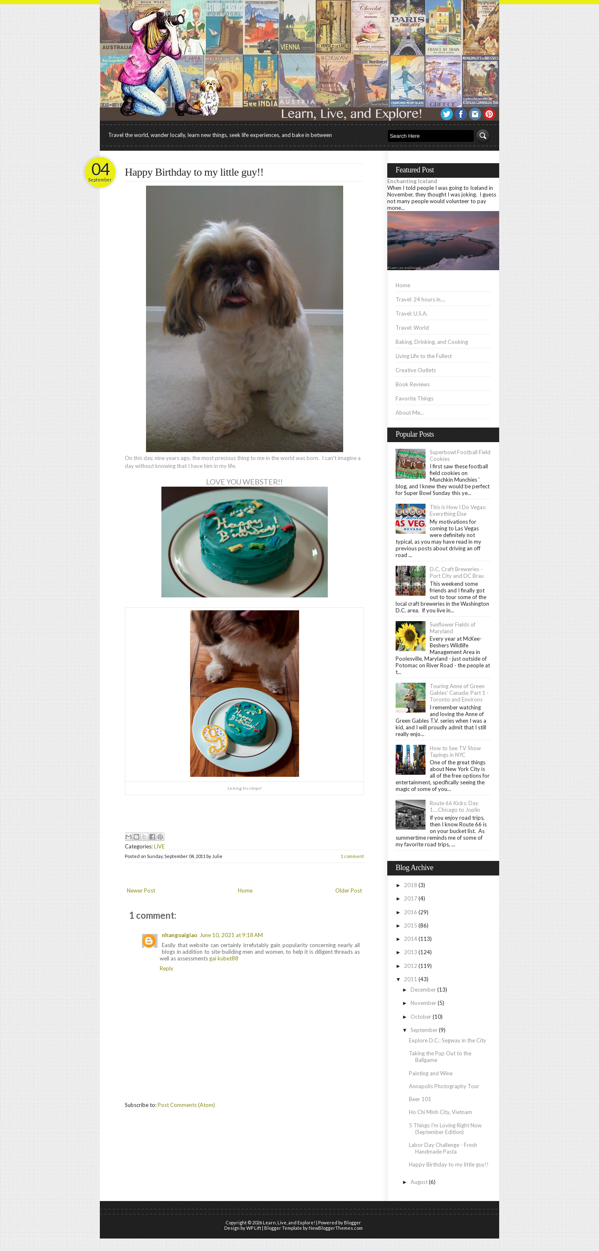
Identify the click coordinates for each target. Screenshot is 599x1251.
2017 (410, 898)
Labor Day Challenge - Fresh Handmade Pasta (443, 1148)
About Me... (410, 412)
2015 (410, 925)
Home (245, 890)
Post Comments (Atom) (186, 1105)
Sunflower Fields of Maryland (452, 627)
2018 (410, 885)
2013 (410, 952)
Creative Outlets (416, 370)
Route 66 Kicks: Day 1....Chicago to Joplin (455, 806)
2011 (410, 979)
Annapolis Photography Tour (444, 1086)
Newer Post (141, 890)
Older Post (348, 890)
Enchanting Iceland (412, 181)
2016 (410, 912)
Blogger (352, 1222)
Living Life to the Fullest (424, 356)
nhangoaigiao (179, 935)
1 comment (352, 856)
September (424, 1030)
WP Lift (253, 1228)
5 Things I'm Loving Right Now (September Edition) (445, 1128)
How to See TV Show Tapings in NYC (455, 751)
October (421, 1016)
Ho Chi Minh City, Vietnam (440, 1112)
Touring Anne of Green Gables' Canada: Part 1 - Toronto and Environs (459, 693)
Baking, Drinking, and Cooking (432, 341)
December (423, 989)
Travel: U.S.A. (412, 313)
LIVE (159, 846)
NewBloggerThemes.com (336, 1228)
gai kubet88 (223, 958)
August (419, 1182)
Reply (166, 968)
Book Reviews (413, 384)
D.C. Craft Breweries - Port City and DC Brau (457, 572)
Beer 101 (420, 1099)
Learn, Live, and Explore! (289, 1222)
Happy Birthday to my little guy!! (194, 172)
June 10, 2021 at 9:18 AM (231, 935)
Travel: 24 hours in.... (421, 299)
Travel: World (412, 327)
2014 (410, 938)
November (423, 1003)
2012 (410, 965)
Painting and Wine (431, 1073)
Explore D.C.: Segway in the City (447, 1040)
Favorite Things (414, 398)
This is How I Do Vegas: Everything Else (458, 510)
